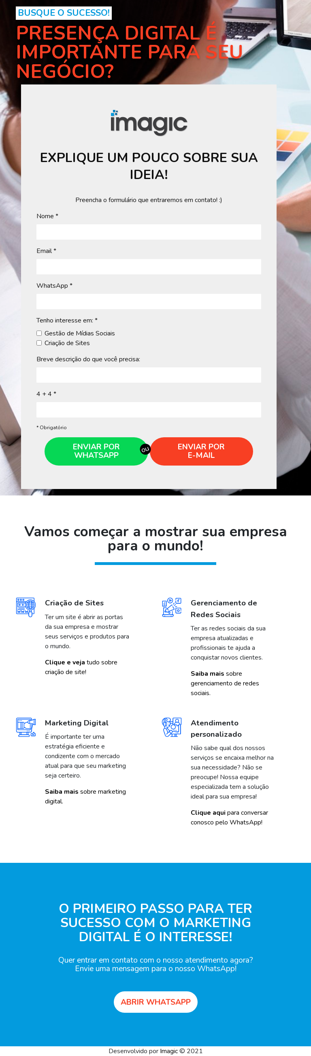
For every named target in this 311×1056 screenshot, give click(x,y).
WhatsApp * (54, 285)
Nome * (47, 216)
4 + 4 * (46, 394)
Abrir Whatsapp (156, 1002)
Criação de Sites (67, 343)
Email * (46, 251)
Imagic (169, 1051)
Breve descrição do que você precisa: (88, 359)
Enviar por (201, 451)
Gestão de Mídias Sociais (80, 333)
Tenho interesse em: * (67, 320)
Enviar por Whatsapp (96, 451)
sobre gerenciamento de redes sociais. (225, 683)
